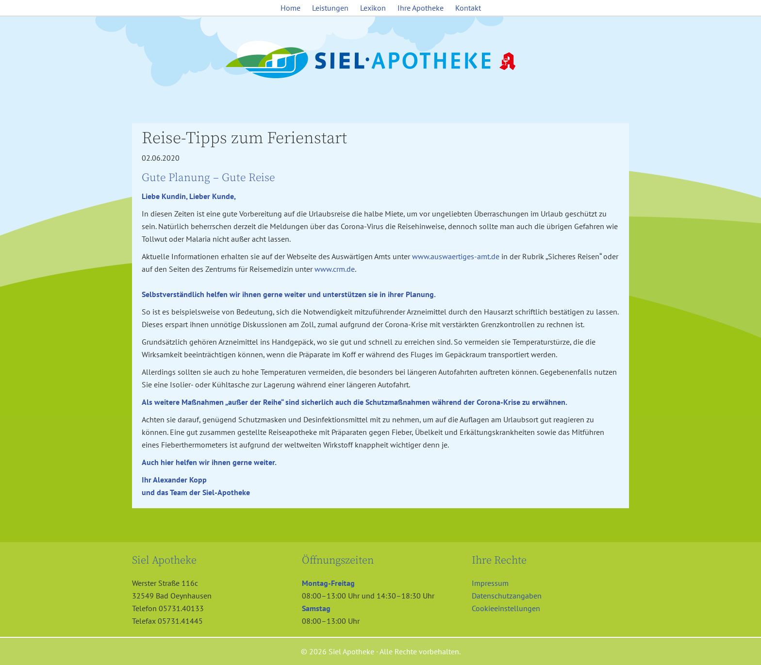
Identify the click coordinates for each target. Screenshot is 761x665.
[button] (21, 643)
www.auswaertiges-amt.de (455, 256)
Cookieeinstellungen (506, 608)
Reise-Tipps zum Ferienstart (244, 138)
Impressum (490, 583)
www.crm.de (334, 269)
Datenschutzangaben (507, 595)
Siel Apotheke (380, 60)
